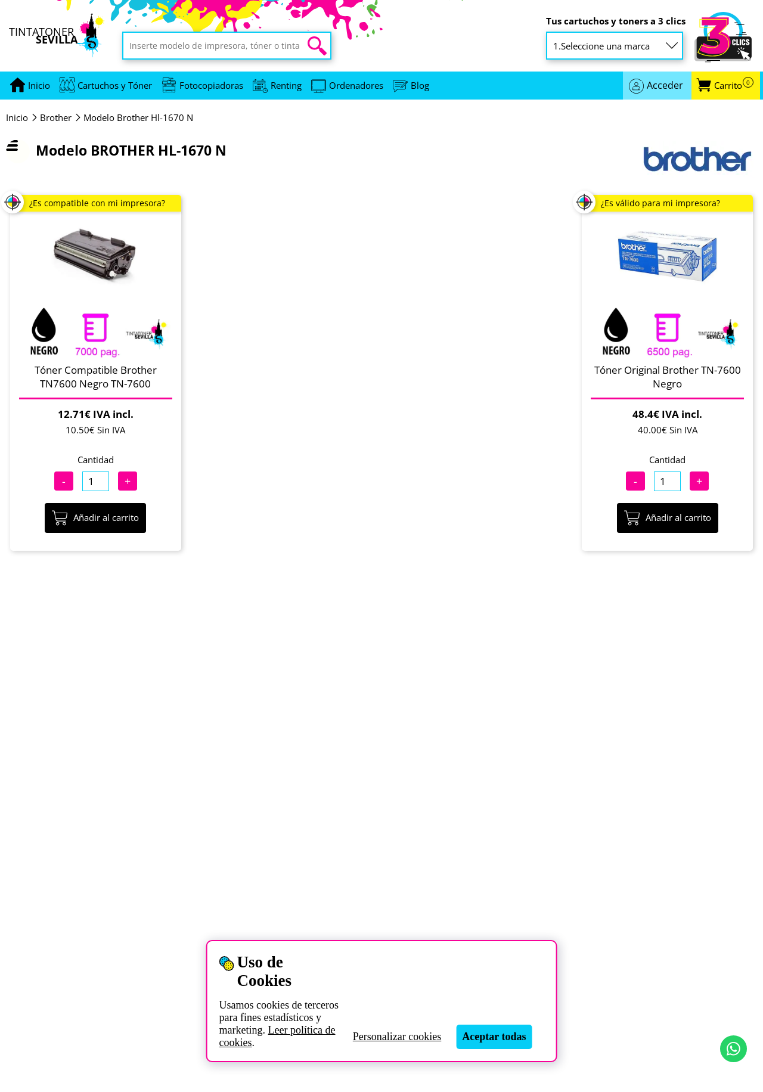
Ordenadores (356, 85)
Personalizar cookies (397, 1037)
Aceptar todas (494, 1037)
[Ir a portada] (39, 85)
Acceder (665, 85)
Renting (286, 85)
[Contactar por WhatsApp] (733, 1048)
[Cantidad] (95, 481)
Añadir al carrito (95, 518)
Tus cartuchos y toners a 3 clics (616, 21)
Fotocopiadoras (211, 85)
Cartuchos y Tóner (114, 85)
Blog (420, 85)
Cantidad (95, 460)
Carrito (733, 85)
